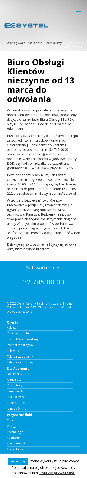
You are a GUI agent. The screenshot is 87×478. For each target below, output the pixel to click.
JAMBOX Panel (16, 397)
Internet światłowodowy (22, 339)
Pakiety (11, 327)
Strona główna (15, 43)
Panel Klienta (15, 391)
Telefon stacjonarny (20, 356)
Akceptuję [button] (18, 461)
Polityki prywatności (57, 472)
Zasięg (11, 426)
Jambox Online (16, 408)
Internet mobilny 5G (20, 345)
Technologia (15, 432)
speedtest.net (16, 443)
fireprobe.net (16, 449)
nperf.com (14, 437)
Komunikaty (54, 43)
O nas (11, 420)
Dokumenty (14, 374)
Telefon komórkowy (20, 362)
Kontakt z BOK (16, 402)
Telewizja (13, 350)
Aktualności (35, 43)
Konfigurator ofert (19, 333)
